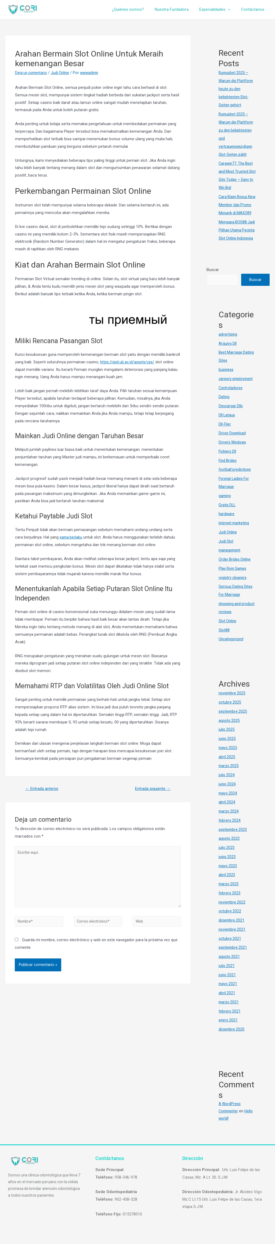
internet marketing (235, 531)
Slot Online (228, 629)
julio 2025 (227, 737)
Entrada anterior (43, 789)
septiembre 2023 (233, 837)
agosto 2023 (230, 846)
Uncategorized (231, 647)
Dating (224, 405)
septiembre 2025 (233, 719)
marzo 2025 (229, 774)
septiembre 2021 (233, 955)
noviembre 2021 (233, 937)
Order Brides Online (235, 567)
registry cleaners (233, 585)
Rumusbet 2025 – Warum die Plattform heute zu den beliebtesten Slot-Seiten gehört (237, 88)
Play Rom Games (234, 576)
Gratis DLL (228, 513)
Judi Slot (226, 549)
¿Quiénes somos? (137, 9)
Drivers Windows (233, 450)
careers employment (237, 386)
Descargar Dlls (231, 414)
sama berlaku (71, 537)
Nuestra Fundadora (178, 9)
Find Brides (228, 468)
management (230, 558)
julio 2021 (227, 973)
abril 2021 (227, 1001)
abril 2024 (227, 810)
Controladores (231, 395)
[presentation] (231, 9)
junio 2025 (228, 746)
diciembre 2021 (232, 928)
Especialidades (218, 9)
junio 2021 (228, 983)
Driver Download (233, 441)
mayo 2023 (228, 873)
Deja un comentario (32, 72)
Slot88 (224, 638)
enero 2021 (228, 1028)
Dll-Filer (225, 432)
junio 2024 (228, 792)
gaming (225, 503)
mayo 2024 (228, 801)
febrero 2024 (230, 828)
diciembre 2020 (232, 1037)
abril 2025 (227, 764)
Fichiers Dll (228, 459)
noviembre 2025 (233, 701)
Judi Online (62, 72)
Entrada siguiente (151, 789)
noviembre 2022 (233, 910)
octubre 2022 (230, 919)
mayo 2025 (228, 755)
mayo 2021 (228, 992)
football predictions (236, 477)
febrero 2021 (230, 1019)
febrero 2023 (230, 901)
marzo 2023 (229, 892)
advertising (228, 342)
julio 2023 (227, 855)
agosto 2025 (230, 728)
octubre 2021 (230, 946)
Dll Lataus (227, 423)
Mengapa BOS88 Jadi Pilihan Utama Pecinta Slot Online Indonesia (238, 238)
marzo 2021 (229, 1010)
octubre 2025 (230, 710)
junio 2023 (228, 864)
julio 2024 (227, 783)
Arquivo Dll (228, 351)
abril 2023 (227, 883)
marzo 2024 (229, 819)
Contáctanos (254, 9)
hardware (227, 522)
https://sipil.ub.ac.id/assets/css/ (128, 362)
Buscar (213, 277)
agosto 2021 (230, 964)
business (226, 377)
